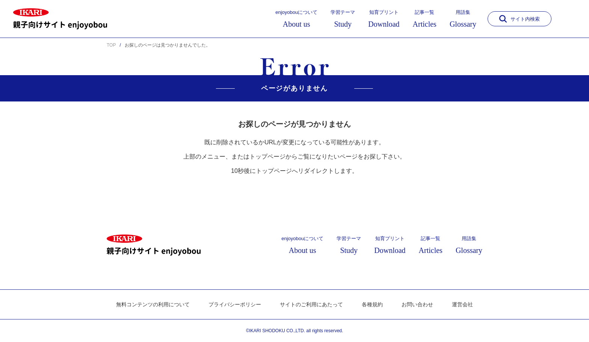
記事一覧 (424, 19)
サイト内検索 (519, 19)
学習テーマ (343, 19)
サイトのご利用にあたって (311, 304)
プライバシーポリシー (234, 304)
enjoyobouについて (296, 19)
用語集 (463, 19)
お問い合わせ (417, 304)
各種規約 (372, 304)
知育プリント (383, 19)
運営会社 (462, 304)
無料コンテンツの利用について (153, 304)
